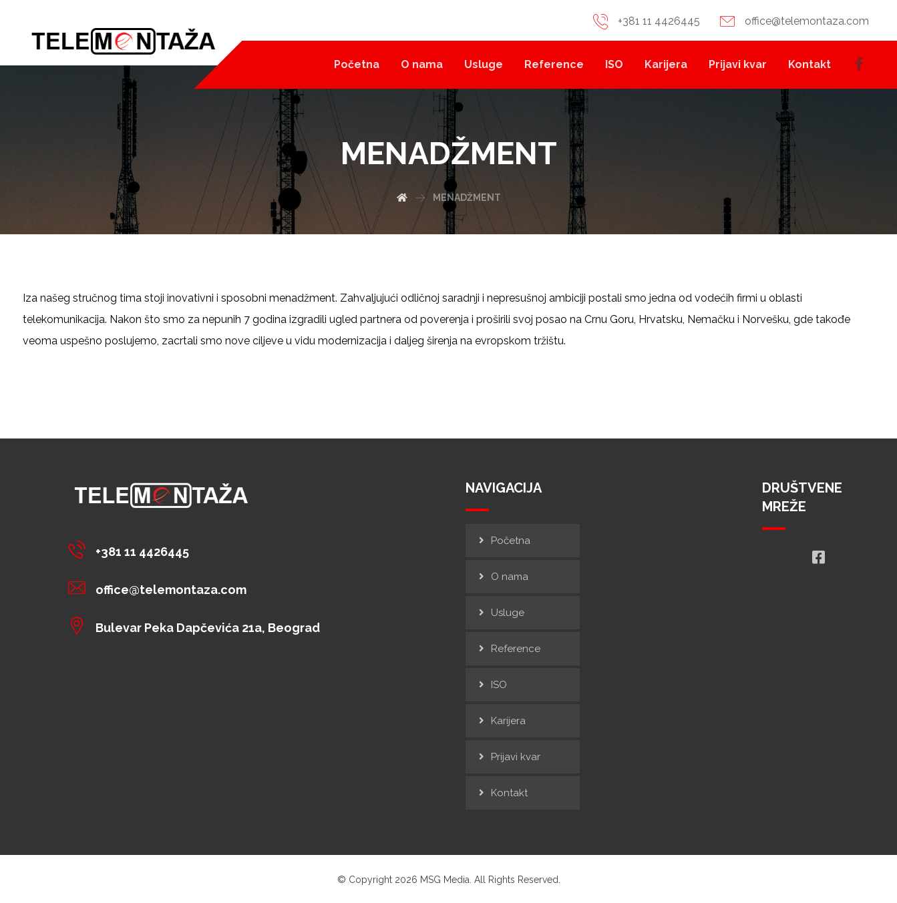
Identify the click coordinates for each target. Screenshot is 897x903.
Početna (510, 541)
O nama (509, 577)
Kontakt (509, 793)
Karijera (508, 721)
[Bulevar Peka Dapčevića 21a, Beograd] (197, 625)
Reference (515, 649)
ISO (499, 685)
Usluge (507, 613)
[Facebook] (861, 64)
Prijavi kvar (515, 757)
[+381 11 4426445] (197, 549)
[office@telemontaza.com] (197, 587)
